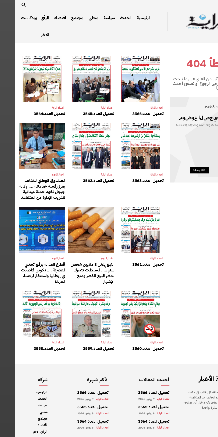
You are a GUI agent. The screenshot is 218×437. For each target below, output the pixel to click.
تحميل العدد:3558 (36, 334)
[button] (9, 4)
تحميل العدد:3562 (86, 179)
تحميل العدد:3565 (86, 113)
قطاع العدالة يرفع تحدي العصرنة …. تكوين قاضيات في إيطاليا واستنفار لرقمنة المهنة (29, 264)
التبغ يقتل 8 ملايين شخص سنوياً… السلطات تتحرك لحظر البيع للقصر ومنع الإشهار (78, 264)
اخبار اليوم (43, 173)
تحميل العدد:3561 (135, 259)
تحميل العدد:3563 (135, 179)
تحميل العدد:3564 (36, 113)
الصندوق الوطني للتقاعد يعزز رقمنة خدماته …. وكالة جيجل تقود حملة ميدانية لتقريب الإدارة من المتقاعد (29, 186)
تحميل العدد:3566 (135, 113)
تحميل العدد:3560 (135, 334)
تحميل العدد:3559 (86, 334)
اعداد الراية (142, 107)
